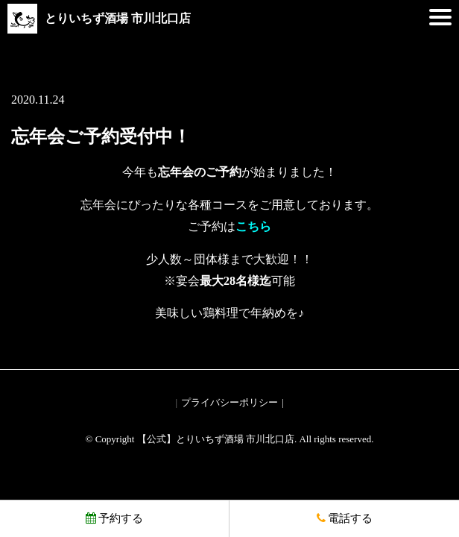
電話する (345, 518)
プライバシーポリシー (229, 402)
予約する (114, 518)
